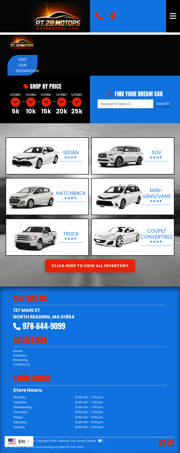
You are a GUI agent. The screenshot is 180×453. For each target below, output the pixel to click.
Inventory (20, 355)
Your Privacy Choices (88, 441)
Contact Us (21, 364)
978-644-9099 (43, 326)
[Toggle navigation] (173, 16)
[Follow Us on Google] (170, 443)
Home (17, 351)
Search (162, 103)
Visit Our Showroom (27, 65)
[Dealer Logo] (59, 16)
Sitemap (63, 441)
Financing (20, 360)
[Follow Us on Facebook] (162, 443)
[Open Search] (126, 103)
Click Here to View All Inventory (90, 265)
